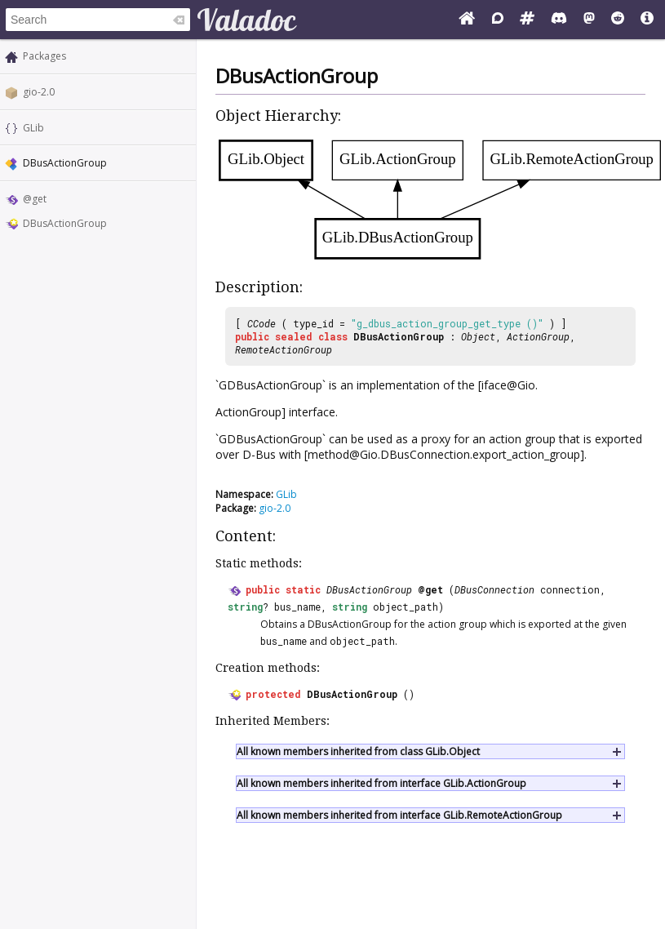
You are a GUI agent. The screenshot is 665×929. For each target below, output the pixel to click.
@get (35, 199)
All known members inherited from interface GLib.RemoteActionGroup (399, 815)
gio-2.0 (39, 92)
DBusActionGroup (65, 223)
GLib (33, 128)
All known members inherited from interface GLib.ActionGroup (381, 783)
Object (478, 336)
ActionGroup (538, 336)
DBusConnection (494, 589)
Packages (44, 56)
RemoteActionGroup (283, 349)
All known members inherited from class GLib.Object (358, 751)
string (245, 606)
